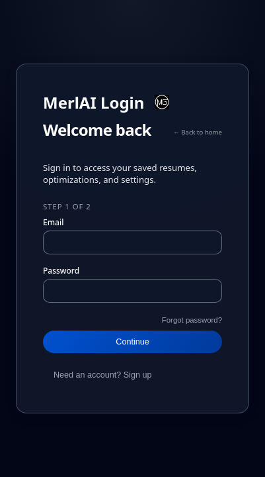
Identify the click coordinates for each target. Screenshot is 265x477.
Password (61, 270)
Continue (132, 341)
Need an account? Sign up (102, 375)
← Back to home (197, 132)
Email (53, 222)
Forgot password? (192, 320)
